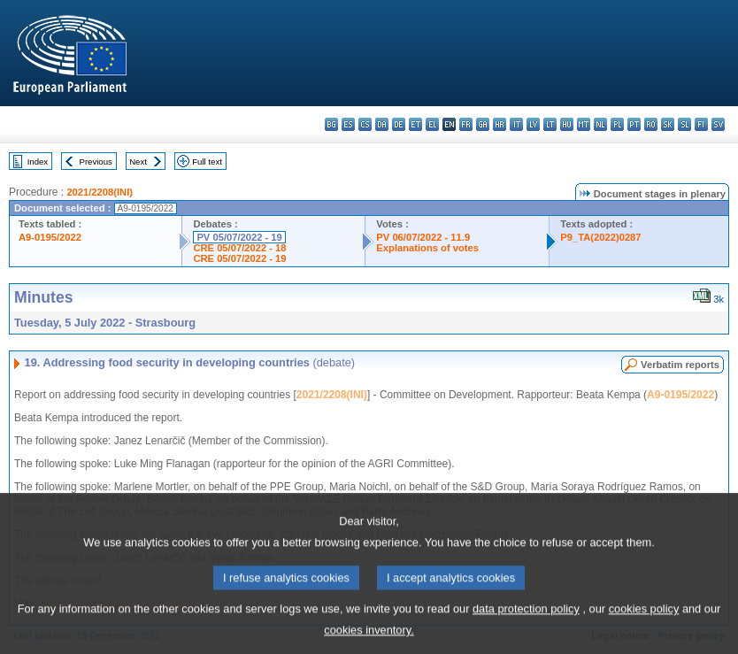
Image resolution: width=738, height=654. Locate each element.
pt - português (634, 124)
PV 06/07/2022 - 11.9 (423, 237)
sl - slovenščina (684, 124)
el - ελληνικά (432, 124)
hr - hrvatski (499, 124)
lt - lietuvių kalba (550, 124)
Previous (96, 161)
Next (138, 161)
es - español (348, 124)
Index (37, 161)
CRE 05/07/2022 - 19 (239, 258)
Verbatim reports (680, 364)
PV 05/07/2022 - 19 (238, 237)
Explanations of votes (427, 247)
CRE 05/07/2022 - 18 (239, 247)
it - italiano (516, 124)
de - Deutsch (398, 124)
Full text (207, 161)
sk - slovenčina (667, 124)
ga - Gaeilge (482, 124)
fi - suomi (701, 124)
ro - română (650, 124)
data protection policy (526, 620)
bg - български (331, 124)
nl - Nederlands (600, 124)
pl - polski (617, 124)
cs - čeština (365, 124)
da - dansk (381, 124)
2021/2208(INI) (99, 192)
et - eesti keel (415, 124)
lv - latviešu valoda (533, 124)
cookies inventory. (368, 641)
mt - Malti (583, 124)
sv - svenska (718, 124)
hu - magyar (566, 124)
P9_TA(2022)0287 (600, 237)
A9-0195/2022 (50, 237)
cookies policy (644, 620)
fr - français (466, 124)
